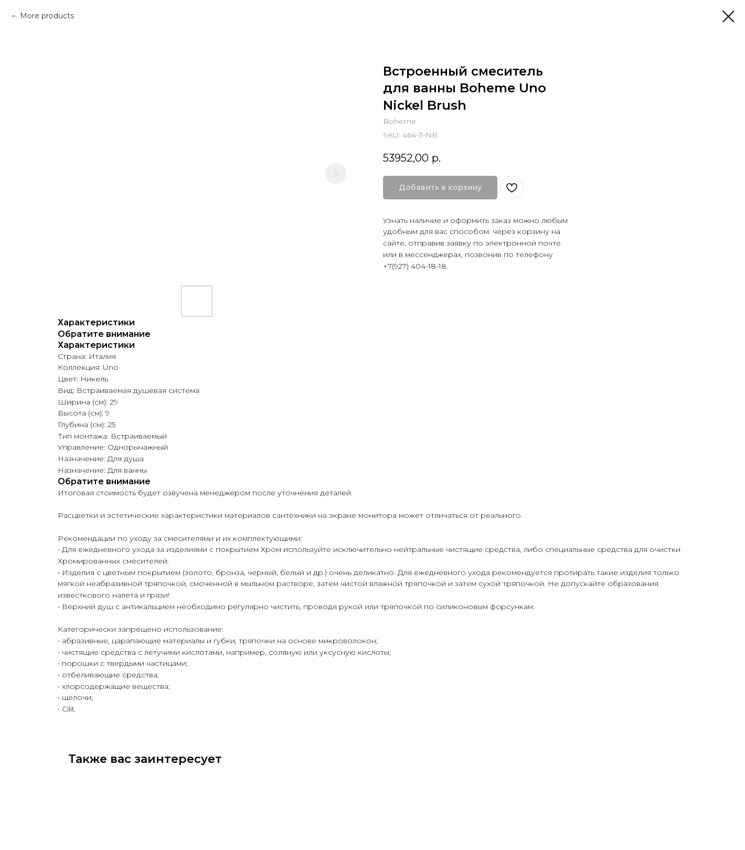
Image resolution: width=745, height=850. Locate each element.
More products (47, 15)
